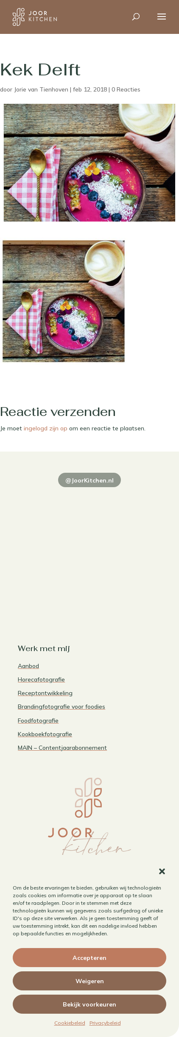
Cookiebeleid (69, 1023)
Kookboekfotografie (45, 734)
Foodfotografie (38, 720)
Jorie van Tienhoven (41, 89)
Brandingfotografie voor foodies (61, 706)
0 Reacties (126, 89)
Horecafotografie (41, 679)
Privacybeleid (105, 1023)
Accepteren (89, 958)
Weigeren (90, 981)
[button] (162, 871)
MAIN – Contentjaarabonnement (62, 747)
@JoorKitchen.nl (89, 480)
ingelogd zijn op (45, 428)
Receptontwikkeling (45, 693)
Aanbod (28, 666)
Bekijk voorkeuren (89, 1004)
